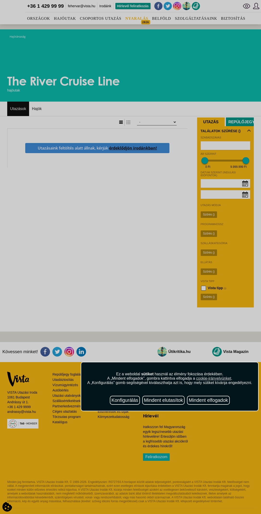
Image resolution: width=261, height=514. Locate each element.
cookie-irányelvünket (213, 378)
